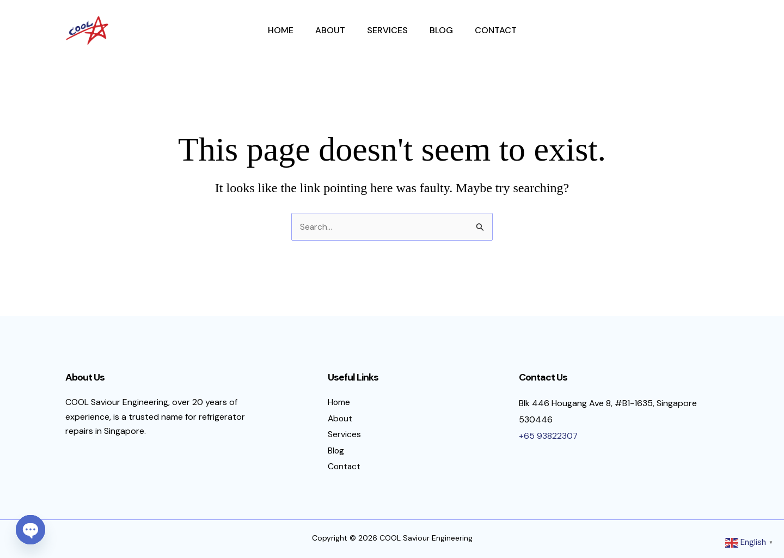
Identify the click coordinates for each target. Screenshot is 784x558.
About (330, 30)
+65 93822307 (548, 431)
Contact (496, 30)
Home (280, 30)
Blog (441, 30)
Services (387, 30)
